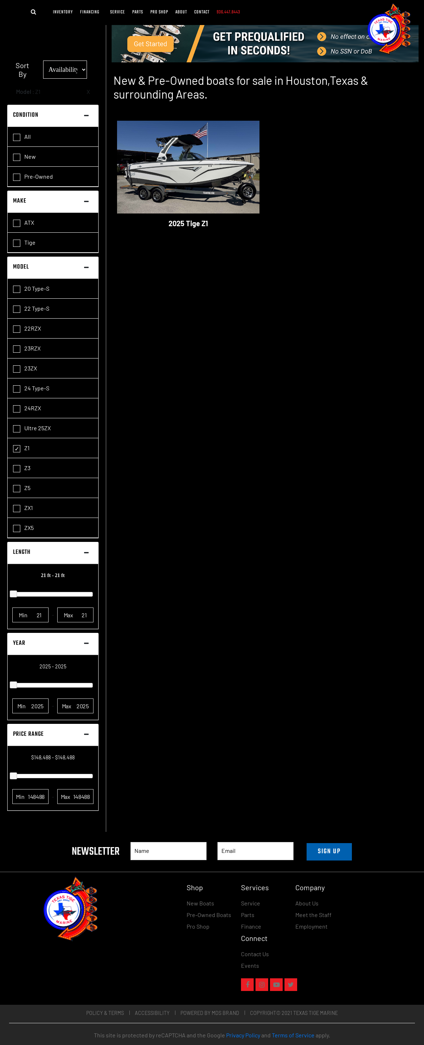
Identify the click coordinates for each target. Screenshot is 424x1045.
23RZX (27, 349)
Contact (201, 12)
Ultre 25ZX (32, 428)
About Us (307, 903)
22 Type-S (31, 309)
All (22, 137)
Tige (24, 243)
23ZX (25, 369)
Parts (137, 12)
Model (21, 267)
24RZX (27, 408)
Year (19, 643)
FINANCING (91, 12)
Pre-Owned (33, 177)
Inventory (63, 12)
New (24, 157)
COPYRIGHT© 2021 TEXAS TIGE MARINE (294, 1013)
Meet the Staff (313, 914)
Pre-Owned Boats (209, 914)
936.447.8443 (228, 12)
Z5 (21, 488)
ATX (23, 223)
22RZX (27, 329)
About (181, 12)
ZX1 (23, 508)
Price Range (28, 734)
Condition (25, 115)
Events (250, 965)
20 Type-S (31, 289)
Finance (251, 926)
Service (117, 12)
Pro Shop (159, 12)
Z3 (21, 468)
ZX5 (23, 528)
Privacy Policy (243, 1035)
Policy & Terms (105, 1013)
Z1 (21, 448)
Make (19, 201)
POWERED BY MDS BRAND (209, 1013)
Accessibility (152, 1013)
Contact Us (255, 953)
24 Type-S (31, 389)
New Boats (200, 903)
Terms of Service (293, 1035)
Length (21, 552)
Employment (311, 926)
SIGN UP (329, 851)
